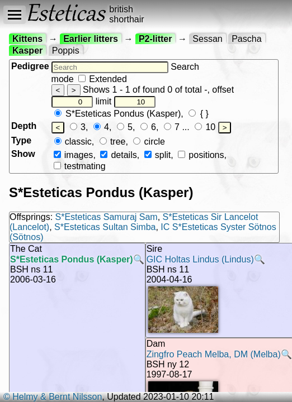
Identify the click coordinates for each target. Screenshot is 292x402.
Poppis (65, 50)
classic (73, 141)
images (73, 155)
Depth (23, 126)
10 (205, 127)
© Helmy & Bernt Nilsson (52, 396)
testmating (80, 166)
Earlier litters (90, 39)
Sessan (207, 39)
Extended (102, 79)
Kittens (27, 39)
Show (23, 154)
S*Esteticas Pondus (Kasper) (117, 113)
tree (113, 141)
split (157, 155)
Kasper (27, 50)
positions (201, 155)
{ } (199, 113)
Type (21, 140)
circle (149, 141)
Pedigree (30, 66)
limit (126, 101)
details (118, 155)
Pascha (246, 39)
